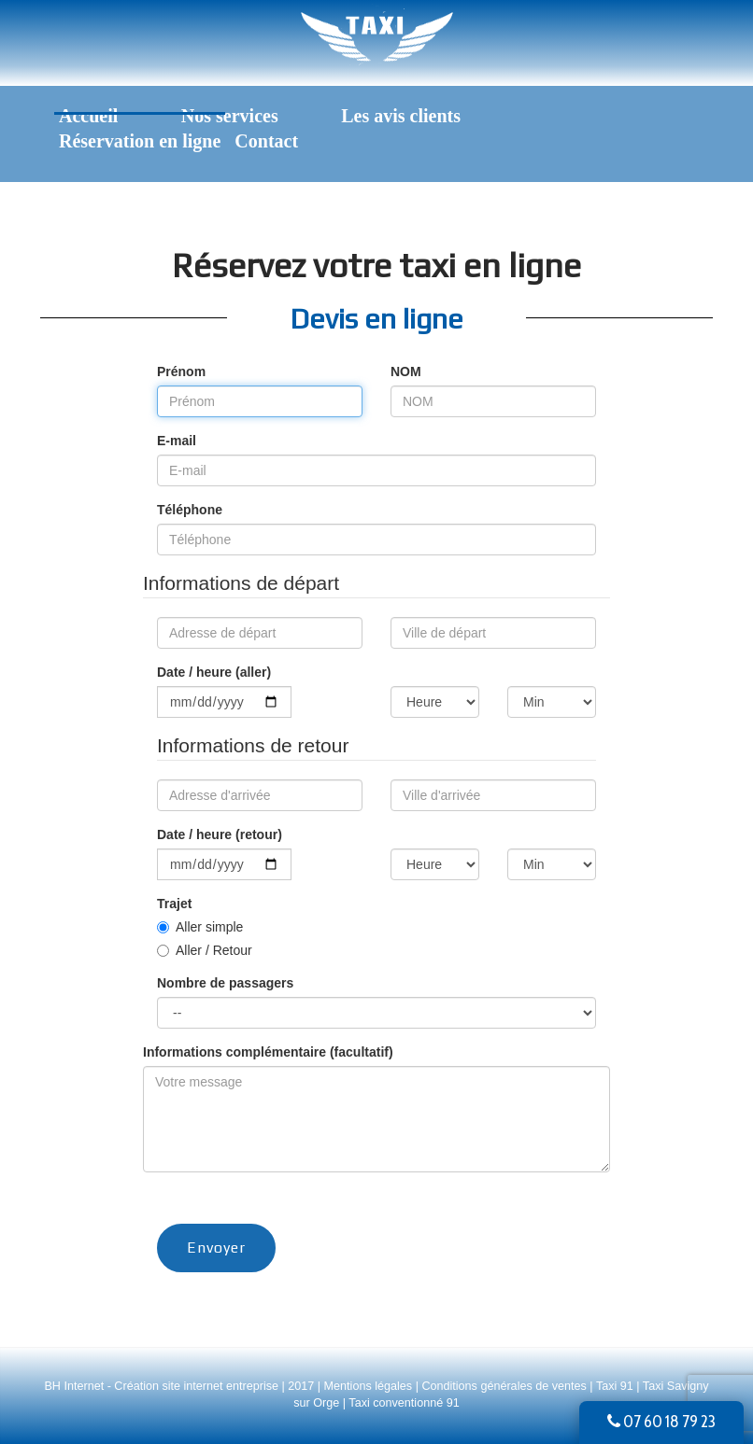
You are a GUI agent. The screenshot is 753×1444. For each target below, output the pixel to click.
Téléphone (189, 509)
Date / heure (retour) (219, 834)
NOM (406, 371)
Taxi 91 (614, 1386)
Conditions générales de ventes (505, 1386)
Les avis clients (401, 115)
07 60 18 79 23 (661, 1421)
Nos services (229, 115)
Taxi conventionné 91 (403, 1402)
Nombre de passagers (225, 982)
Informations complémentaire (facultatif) (268, 1051)
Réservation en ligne (139, 141)
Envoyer (216, 1247)
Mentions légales (370, 1386)
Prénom (181, 371)
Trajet (174, 903)
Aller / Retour (214, 950)
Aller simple (209, 926)
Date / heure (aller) (214, 672)
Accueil (88, 115)
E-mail (176, 440)
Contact (266, 141)
